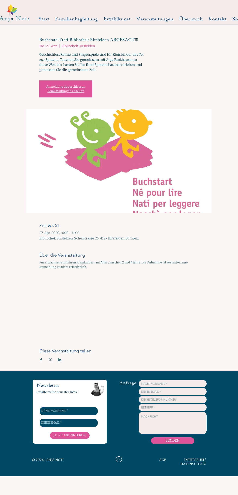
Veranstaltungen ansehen (65, 91)
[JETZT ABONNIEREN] (70, 435)
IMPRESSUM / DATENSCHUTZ (193, 462)
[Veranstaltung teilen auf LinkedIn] (59, 359)
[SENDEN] (172, 440)
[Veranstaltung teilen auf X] (50, 359)
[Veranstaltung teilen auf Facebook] (41, 359)
